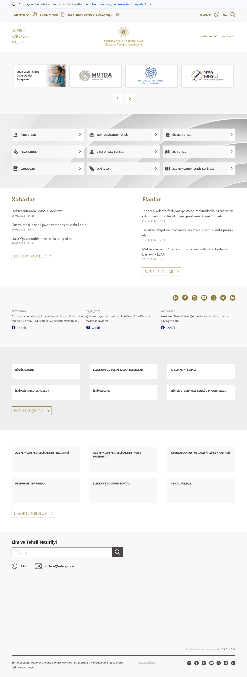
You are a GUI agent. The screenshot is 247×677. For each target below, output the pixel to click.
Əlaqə (205, 15)
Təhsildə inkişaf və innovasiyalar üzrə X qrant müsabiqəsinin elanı (187, 232)
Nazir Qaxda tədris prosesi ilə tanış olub (42, 238)
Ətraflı (19, 328)
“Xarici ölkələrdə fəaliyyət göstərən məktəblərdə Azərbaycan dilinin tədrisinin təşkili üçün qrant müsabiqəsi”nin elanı (187, 213)
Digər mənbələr (33, 513)
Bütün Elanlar (162, 271)
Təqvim (18, 42)
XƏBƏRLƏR (20, 36)
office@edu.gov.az (55, 566)
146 (19, 566)
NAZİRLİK (18, 30)
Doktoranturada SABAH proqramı (37, 211)
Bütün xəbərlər (33, 255)
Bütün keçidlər (31, 410)
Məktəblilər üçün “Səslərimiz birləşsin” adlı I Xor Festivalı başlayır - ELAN (184, 252)
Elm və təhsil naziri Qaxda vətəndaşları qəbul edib (49, 224)
